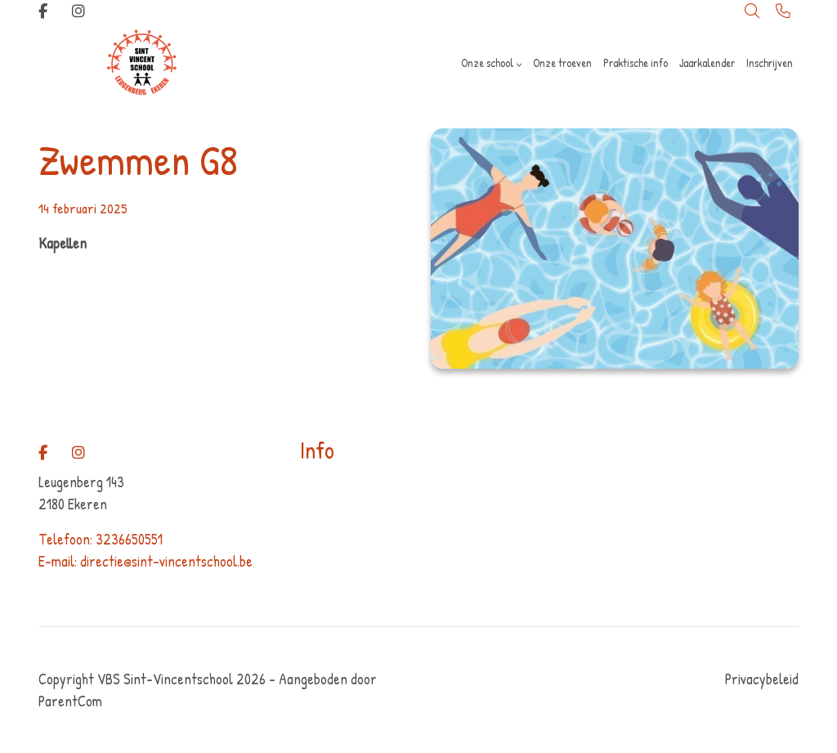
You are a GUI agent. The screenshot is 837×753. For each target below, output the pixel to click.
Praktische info (635, 62)
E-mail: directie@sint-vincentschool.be (145, 561)
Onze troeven (562, 62)
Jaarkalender (707, 62)
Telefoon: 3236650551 (100, 539)
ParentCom (70, 701)
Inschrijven (769, 62)
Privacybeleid (762, 679)
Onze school (487, 62)
